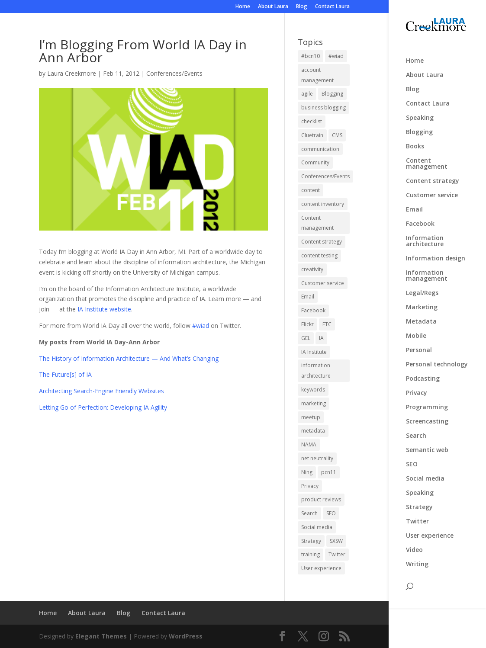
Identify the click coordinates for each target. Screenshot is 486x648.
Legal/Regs (422, 287)
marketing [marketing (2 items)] (313, 403)
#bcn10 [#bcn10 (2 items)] (310, 56)
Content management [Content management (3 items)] (317, 223)
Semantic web (427, 444)
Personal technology (437, 358)
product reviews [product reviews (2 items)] (321, 499)
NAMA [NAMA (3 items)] (308, 444)
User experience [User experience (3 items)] (321, 568)
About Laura (273, 7)
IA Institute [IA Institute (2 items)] (314, 352)
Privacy (416, 387)
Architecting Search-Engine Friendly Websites (101, 391)
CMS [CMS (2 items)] (337, 135)
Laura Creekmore (71, 73)
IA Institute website (104, 309)
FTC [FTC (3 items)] (327, 324)
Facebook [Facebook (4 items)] (313, 310)
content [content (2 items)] (310, 190)
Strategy (419, 501)
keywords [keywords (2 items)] (313, 389)
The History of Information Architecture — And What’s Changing (129, 358)
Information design (435, 252)
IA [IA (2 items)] (321, 338)
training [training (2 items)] (310, 554)
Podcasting (423, 372)
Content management (426, 157)
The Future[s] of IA (65, 374)
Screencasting (427, 415)
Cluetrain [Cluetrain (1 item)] (312, 135)
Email (414, 203)
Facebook (420, 218)
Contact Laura (332, 7)
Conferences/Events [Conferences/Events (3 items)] (325, 176)
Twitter (417, 515)
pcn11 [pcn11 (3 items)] (328, 472)
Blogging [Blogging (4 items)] (332, 93)
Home (242, 7)
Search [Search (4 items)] (309, 513)
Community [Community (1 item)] (315, 162)
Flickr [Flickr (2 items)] (307, 324)
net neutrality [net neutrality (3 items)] (317, 458)
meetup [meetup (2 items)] (310, 417)
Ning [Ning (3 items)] (306, 472)
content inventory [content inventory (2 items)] (322, 204)
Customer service (432, 189)
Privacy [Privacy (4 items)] (310, 486)
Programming (427, 401)
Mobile (416, 330)
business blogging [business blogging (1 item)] (323, 107)
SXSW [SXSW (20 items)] (336, 541)
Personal (419, 344)
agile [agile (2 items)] (307, 93)
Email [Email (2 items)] (307, 296)
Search (416, 430)
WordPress (186, 636)
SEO (412, 458)
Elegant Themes (101, 636)
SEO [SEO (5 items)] (331, 513)
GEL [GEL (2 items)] (305, 338)
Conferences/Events (174, 73)
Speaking (420, 112)
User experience (430, 529)
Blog (301, 7)
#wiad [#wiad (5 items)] (336, 56)
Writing (417, 558)
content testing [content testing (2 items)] (319, 255)
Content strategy (432, 175)
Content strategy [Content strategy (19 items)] (321, 241)
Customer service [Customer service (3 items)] (322, 283)
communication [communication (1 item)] (320, 149)
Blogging (419, 126)
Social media (425, 472)
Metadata (421, 315)
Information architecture (425, 235)
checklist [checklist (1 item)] (311, 121)
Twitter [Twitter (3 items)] (336, 554)
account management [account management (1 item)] (317, 75)
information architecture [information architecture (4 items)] (316, 370)
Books (415, 140)
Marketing (422, 301)
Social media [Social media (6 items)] (316, 527)
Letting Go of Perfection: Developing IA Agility (103, 407)
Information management (426, 269)
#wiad (200, 325)
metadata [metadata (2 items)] (313, 430)
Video (414, 544)
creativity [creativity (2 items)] (312, 269)
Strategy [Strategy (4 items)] (311, 541)
